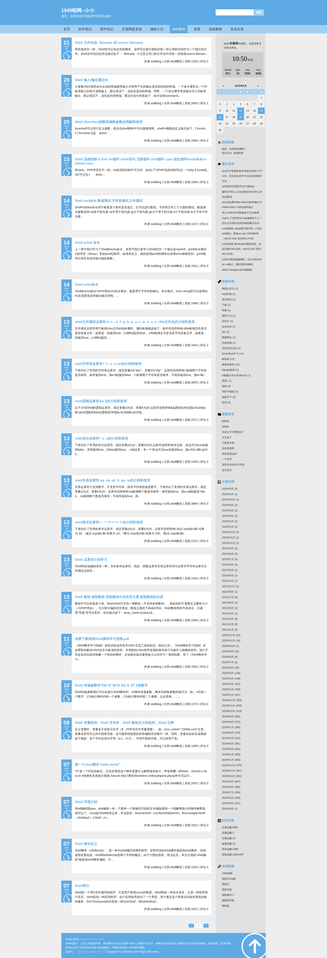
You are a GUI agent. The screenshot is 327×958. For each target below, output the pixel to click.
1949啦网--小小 (77, 10)
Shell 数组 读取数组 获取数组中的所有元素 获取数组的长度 (119, 597)
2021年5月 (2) (230, 608)
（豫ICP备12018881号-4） (90, 951)
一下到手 (227, 459)
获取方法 (229, 315)
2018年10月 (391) (232, 776)
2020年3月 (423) (231, 684)
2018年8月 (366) (231, 787)
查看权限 (238, 153)
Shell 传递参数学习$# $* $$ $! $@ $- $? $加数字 (111, 685)
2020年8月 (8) (230, 656)
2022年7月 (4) (230, 559)
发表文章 (237, 29)
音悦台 (227, 321)
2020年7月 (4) (230, 662)
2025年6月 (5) (230, 488)
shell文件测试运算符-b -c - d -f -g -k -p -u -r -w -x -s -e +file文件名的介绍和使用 (135, 322)
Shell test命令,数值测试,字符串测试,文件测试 (108, 200)
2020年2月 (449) (231, 689)
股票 (197, 29)
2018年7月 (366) (231, 792)
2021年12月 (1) (230, 586)
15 (261, 110)
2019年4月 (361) (231, 743)
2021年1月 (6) (230, 629)
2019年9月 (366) (231, 716)
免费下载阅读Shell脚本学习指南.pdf (102, 639)
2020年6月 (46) (230, 667)
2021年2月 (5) (230, 624)
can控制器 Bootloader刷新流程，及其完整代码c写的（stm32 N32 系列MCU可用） (241, 249)
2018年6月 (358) (231, 797)
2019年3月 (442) (231, 749)
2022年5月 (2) (230, 570)
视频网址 (229, 337)
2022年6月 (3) (230, 564)
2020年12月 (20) (231, 635)
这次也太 (227, 470)
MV (225, 332)
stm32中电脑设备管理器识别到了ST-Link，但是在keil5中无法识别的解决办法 (242, 176)
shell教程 (178, 29)
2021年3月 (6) (230, 618)
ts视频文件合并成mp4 (236, 375)
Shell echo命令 (86, 284)
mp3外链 (228, 294)
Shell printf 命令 (87, 242)
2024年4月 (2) (230, 515)
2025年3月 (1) (230, 494)
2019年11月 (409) (232, 705)
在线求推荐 (228, 448)
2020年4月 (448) (231, 678)
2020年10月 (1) (230, 646)
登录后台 (227, 153)
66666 (225, 421)
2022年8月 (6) (230, 553)
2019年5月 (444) (231, 738)
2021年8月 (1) (230, 591)
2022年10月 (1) (230, 543)
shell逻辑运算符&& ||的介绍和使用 (101, 401)
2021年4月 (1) (230, 613)
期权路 (225, 905)
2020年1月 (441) (231, 694)
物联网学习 (228, 895)
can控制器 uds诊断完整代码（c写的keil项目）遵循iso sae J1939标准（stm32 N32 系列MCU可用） (242, 233)
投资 (226, 402)
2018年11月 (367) (232, 770)
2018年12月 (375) (232, 765)
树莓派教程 (231, 364)
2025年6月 (241, 85)
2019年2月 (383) (231, 754)
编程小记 (157, 29)
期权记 (225, 884)
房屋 (226, 380)
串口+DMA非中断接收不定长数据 (240, 212)
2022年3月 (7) (230, 581)
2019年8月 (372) (231, 721)
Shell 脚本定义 (86, 844)
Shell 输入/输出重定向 (91, 80)
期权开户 (229, 397)
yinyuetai (228, 326)
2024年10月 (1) (230, 499)
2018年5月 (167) (231, 803)
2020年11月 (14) (231, 640)
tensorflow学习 (232, 353)
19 (240, 117)
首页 (66, 29)
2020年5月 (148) (231, 673)
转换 (226, 310)
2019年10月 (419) (232, 711)
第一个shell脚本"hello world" (97, 764)
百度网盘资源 (132, 29)
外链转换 (229, 342)
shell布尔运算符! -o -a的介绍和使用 (101, 438)
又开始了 (227, 437)
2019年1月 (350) (231, 759)
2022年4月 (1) (230, 575)
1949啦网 (227, 873)
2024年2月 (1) (230, 521)
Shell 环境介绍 (86, 802)
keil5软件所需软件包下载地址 (238, 186)
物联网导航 (228, 900)
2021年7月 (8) (230, 597)
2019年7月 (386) (231, 727)
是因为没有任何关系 (233, 464)
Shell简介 (82, 886)
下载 (226, 304)
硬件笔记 (106, 29)
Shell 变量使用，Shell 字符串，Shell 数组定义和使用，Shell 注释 (124, 722)
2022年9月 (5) (230, 548)
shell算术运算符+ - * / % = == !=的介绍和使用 (109, 522)
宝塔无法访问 (231, 348)
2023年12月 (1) (230, 532)
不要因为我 (228, 442)
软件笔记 (85, 29)
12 (240, 110)
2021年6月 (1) (230, 602)
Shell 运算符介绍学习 (91, 559)
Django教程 (230, 369)
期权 (226, 386)
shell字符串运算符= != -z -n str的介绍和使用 (108, 364)
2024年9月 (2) (230, 505)
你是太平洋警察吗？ (233, 432)
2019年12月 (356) (232, 700)
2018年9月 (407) (231, 781)
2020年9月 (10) (230, 651)
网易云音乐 (230, 288)
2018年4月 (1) (230, 808)
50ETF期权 (230, 391)
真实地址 (229, 299)
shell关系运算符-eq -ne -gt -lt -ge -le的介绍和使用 (112, 480)
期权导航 (227, 889)
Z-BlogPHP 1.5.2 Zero (92, 939)
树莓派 (228, 359)
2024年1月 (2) (230, 526)
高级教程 (215, 29)
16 (220, 117)
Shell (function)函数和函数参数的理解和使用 (108, 122)
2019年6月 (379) (231, 732)
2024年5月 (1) (230, 510)
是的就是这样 (229, 453)
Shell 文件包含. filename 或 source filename (109, 42)
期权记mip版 (229, 878)
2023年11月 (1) (230, 537)
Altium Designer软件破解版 (237, 269)
